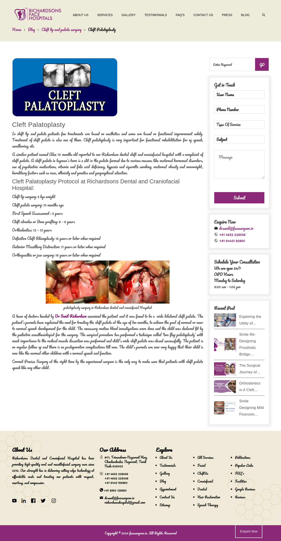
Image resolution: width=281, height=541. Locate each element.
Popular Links (244, 465)
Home (16, 29)
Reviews (240, 497)
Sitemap (165, 505)
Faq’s (180, 15)
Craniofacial (205, 481)
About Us (80, 15)
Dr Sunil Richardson (70, 316)
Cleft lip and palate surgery (61, 29)
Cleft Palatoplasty (102, 29)
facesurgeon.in (138, 533)
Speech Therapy (207, 505)
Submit (239, 197)
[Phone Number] (239, 109)
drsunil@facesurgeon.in (236, 228)
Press (227, 15)
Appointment (168, 489)
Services (105, 15)
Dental (202, 489)
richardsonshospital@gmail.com (124, 502)
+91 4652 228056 (232, 234)
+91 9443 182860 (116, 482)
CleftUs (202, 473)
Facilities (241, 481)
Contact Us (203, 15)
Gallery (128, 15)
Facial (201, 465)
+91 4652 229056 (116, 478)
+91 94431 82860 (232, 240)
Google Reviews (245, 489)
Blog (245, 15)
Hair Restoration (208, 497)
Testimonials (155, 15)
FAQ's (239, 473)
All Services (205, 457)
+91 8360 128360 (115, 490)
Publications (242, 457)
